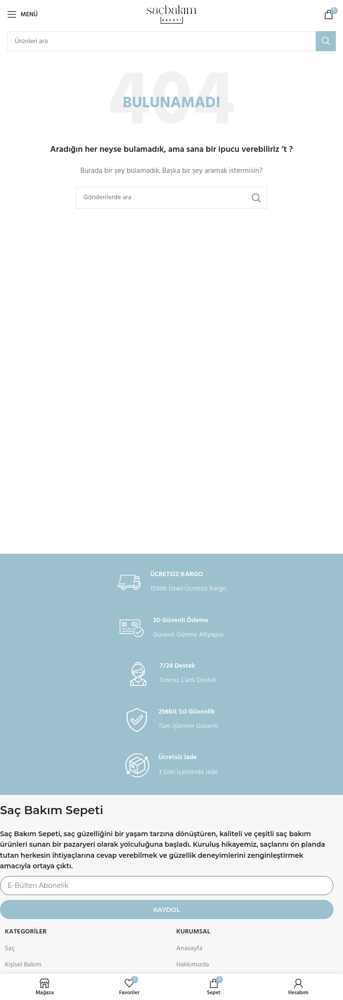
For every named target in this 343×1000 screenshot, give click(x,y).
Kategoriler (25, 931)
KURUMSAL (193, 931)
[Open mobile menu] (22, 14)
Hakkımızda (193, 964)
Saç (10, 948)
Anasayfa (190, 948)
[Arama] (171, 41)
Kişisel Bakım (23, 964)
